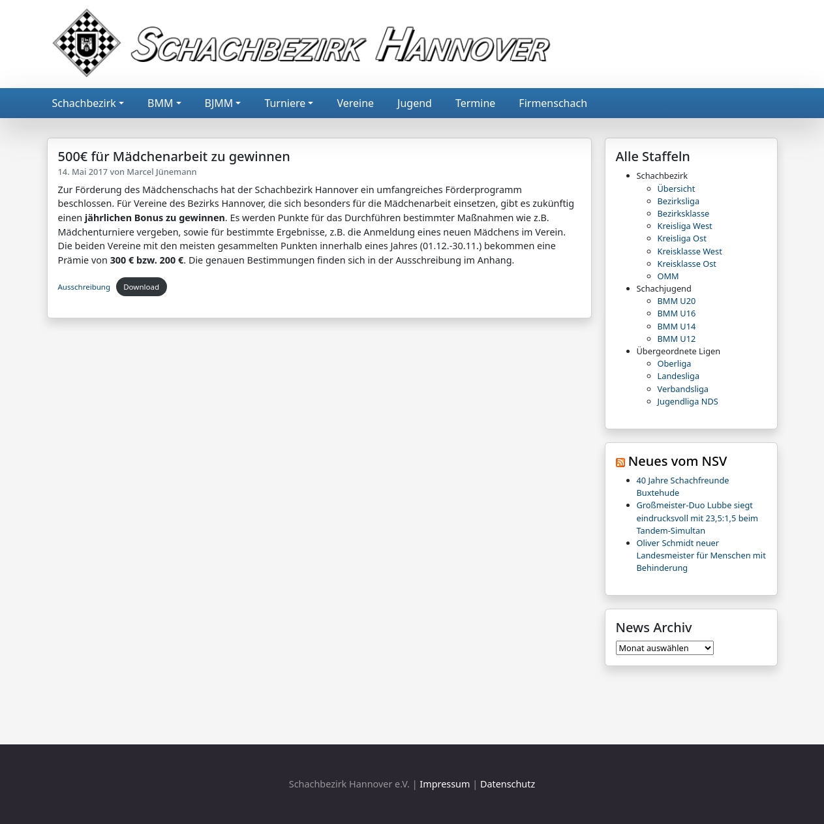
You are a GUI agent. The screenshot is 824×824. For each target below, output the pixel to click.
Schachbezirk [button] (84, 103)
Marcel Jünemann (161, 171)
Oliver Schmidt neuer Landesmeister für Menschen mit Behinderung (701, 555)
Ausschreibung (84, 287)
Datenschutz (507, 784)
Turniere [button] (284, 103)
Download (141, 287)
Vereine (355, 103)
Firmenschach (553, 103)
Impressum (445, 784)
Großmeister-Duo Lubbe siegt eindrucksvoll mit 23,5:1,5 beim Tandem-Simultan (698, 517)
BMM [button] (160, 103)
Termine (475, 103)
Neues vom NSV (677, 461)
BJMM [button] (219, 103)
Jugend (414, 103)
